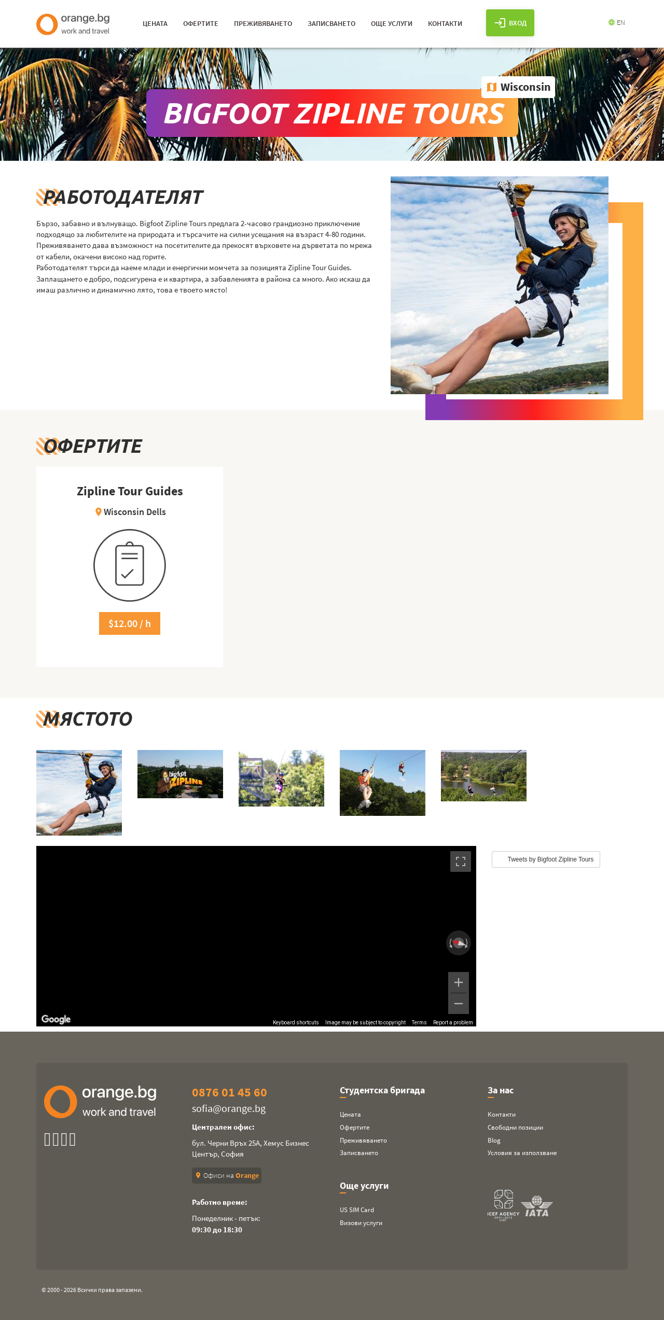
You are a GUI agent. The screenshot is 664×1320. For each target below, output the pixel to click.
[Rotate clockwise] (467, 942)
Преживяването (363, 1140)
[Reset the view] (458, 942)
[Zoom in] (458, 982)
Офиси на (227, 1175)
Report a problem (453, 1022)
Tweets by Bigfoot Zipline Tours (551, 859)
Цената (350, 1114)
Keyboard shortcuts (296, 1022)
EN (616, 22)
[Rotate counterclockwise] (449, 942)
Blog (494, 1140)
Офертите (354, 1127)
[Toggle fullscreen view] (460, 861)
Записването (359, 1152)
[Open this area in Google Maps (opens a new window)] (56, 1019)
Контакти (502, 1114)
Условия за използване (522, 1152)
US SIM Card (357, 1209)
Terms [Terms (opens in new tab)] (419, 1022)
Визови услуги (361, 1222)
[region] (256, 936)
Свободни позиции (515, 1127)
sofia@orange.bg (229, 1108)
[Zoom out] (458, 1003)
